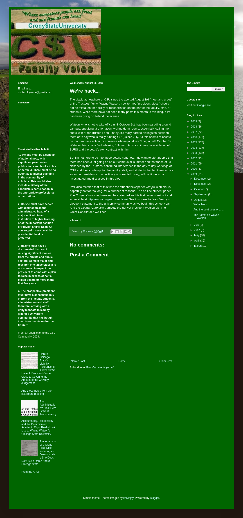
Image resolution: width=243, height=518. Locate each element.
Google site (204, 105)
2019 (194, 121)
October (199, 189)
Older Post (165, 361)
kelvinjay (128, 498)
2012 (194, 158)
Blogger (154, 498)
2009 (194, 174)
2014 (194, 147)
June (197, 230)
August (198, 199)
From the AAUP (30, 471)
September (201, 194)
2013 (194, 153)
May (197, 235)
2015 (194, 142)
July (197, 224)
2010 (194, 168)
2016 (194, 137)
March (198, 245)
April (197, 240)
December (200, 178)
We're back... (201, 204)
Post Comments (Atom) (100, 367)
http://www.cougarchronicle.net (108, 199)
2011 (194, 163)
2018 (194, 126)
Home (122, 361)
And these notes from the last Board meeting (36, 392)
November (200, 183)
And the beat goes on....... (209, 209)
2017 (194, 132)
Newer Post (78, 361)
